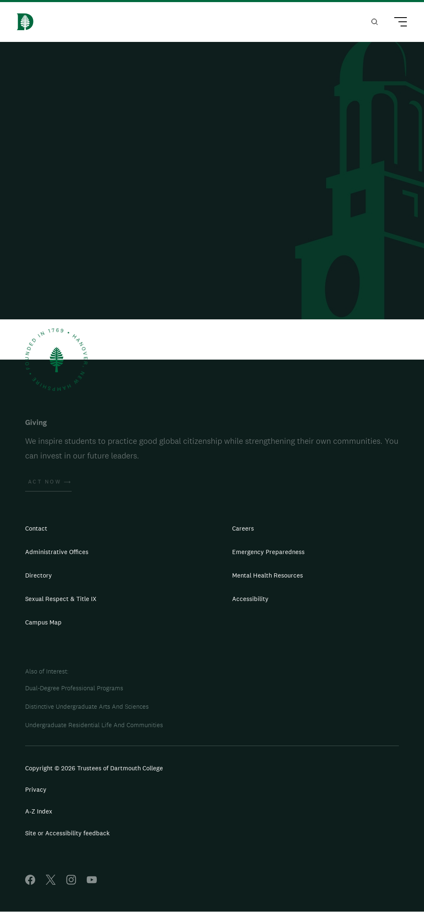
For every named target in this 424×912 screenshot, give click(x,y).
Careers (243, 528)
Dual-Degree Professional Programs (74, 688)
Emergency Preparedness (268, 552)
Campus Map (43, 622)
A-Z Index (38, 811)
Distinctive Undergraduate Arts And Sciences (87, 706)
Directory (38, 575)
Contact (36, 528)
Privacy (36, 789)
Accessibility (250, 599)
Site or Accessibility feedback (67, 833)
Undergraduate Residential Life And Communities (94, 725)
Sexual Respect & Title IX (60, 599)
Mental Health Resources (267, 575)
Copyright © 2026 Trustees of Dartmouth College (94, 768)
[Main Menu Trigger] (396, 23)
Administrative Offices (56, 552)
